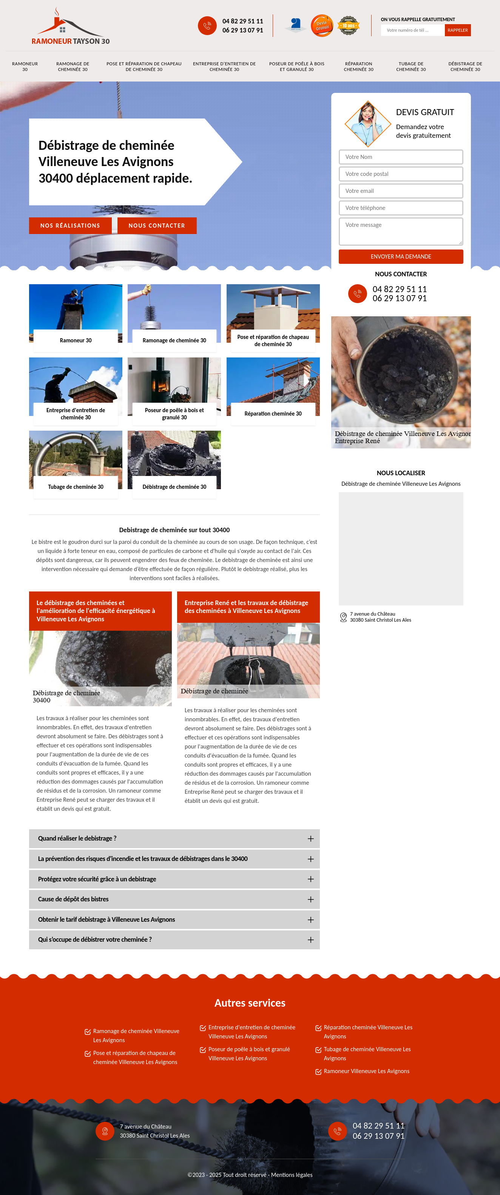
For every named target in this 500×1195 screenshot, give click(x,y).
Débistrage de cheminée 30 (466, 66)
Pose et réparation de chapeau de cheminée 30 (144, 66)
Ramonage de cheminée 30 (72, 66)
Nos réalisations (70, 225)
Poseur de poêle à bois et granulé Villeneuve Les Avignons (249, 1054)
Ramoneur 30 (25, 66)
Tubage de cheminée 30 (411, 66)
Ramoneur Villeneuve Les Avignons (366, 1071)
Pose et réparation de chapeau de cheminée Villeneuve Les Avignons (135, 1057)
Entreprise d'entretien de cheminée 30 (224, 66)
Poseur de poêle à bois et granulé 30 (296, 66)
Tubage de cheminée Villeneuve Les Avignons (367, 1054)
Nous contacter (157, 225)
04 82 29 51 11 (242, 21)
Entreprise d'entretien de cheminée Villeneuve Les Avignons (251, 1032)
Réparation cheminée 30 (358, 66)
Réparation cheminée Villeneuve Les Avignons (368, 1032)
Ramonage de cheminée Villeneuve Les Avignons (136, 1035)
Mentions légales (292, 1174)
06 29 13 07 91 (242, 30)
